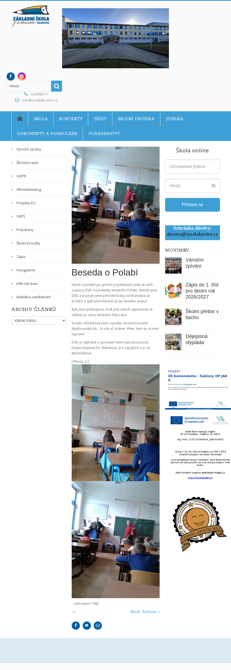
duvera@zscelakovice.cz (192, 234)
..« (74, 612)
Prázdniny (25, 229)
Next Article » (145, 612)
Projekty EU (25, 202)
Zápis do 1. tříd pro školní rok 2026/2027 (202, 291)
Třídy (100, 119)
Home (19, 118)
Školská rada (27, 162)
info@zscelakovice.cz (40, 100)
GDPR (21, 176)
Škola (41, 119)
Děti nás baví (27, 283)
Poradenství (104, 133)
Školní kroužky (28, 243)
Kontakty (70, 119)
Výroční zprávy (28, 149)
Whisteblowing (28, 189)
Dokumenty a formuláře (47, 133)
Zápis (21, 256)
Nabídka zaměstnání (33, 296)
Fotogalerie (25, 270)
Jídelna (174, 119)
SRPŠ (20, 216)
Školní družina (136, 119)
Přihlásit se (192, 204)
